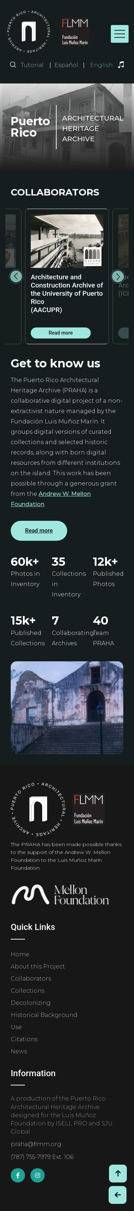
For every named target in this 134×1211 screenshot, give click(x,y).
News (19, 1051)
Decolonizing (31, 1002)
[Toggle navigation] (120, 34)
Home (20, 954)
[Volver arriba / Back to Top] (118, 1173)
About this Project (38, 966)
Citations (24, 1039)
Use (16, 1027)
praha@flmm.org (36, 1144)
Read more (61, 333)
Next (118, 276)
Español (66, 65)
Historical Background (44, 1015)
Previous (16, 276)
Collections (27, 990)
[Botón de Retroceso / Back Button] (117, 1195)
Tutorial (32, 65)
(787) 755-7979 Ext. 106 (42, 1157)
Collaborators (31, 978)
